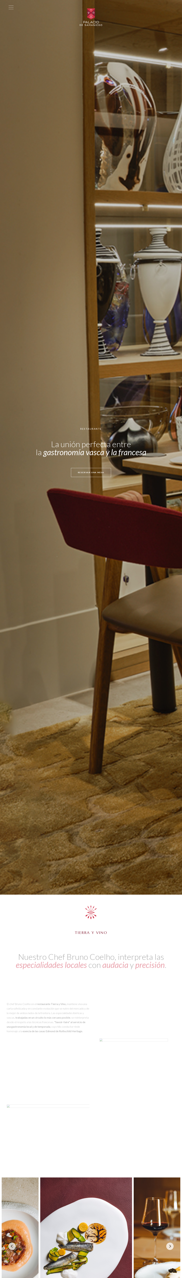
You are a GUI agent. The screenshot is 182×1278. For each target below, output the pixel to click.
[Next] (170, 1246)
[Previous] (12, 1246)
